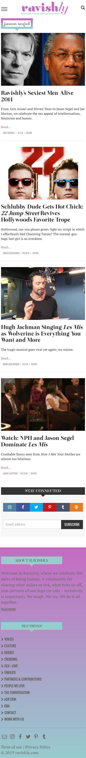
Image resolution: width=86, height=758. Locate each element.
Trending (10, 659)
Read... (6, 127)
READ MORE (8, 609)
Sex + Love (11, 666)
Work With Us (14, 719)
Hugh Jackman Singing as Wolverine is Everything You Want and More (42, 334)
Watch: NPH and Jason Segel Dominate (37, 441)
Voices (9, 639)
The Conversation (17, 692)
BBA (7, 706)
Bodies (9, 652)
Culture (10, 645)
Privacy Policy (37, 747)
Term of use (11, 747)
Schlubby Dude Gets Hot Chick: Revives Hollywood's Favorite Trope (42, 213)
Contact (10, 712)
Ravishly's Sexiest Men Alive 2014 (37, 96)
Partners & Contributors (23, 679)
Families (10, 672)
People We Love (14, 685)
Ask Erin (10, 699)
